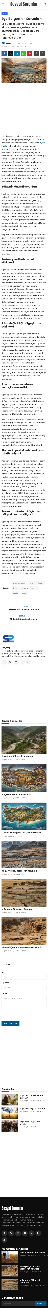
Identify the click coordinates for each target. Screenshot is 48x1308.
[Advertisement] (23, 108)
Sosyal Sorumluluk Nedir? (32, 1252)
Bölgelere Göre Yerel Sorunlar (17, 794)
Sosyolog (6, 647)
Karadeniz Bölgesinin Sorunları (17, 756)
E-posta (5, 982)
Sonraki (24, 616)
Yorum (4, 993)
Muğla (4, 146)
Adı (3, 972)
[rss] (4, 1240)
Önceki (24, 607)
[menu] (3, 4)
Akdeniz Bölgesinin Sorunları (24, 619)
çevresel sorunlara (29, 525)
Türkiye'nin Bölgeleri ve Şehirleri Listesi (21, 832)
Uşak (36, 216)
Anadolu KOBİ (25, 1255)
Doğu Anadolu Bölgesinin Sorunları (19, 871)
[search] (45, 4)
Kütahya (5, 219)
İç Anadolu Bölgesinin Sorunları (17, 909)
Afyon (15, 219)
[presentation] (21, 1014)
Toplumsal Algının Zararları (32, 1108)
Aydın (42, 142)
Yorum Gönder (10, 1023)
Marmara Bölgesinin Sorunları (24, 609)
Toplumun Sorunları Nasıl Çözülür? (31, 1096)
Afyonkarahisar (19, 583)
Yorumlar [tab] (7, 964)
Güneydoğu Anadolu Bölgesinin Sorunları (22, 947)
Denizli (35, 197)
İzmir (19, 197)
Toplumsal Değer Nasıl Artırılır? (30, 1122)
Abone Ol (41, 1303)
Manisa (26, 197)
